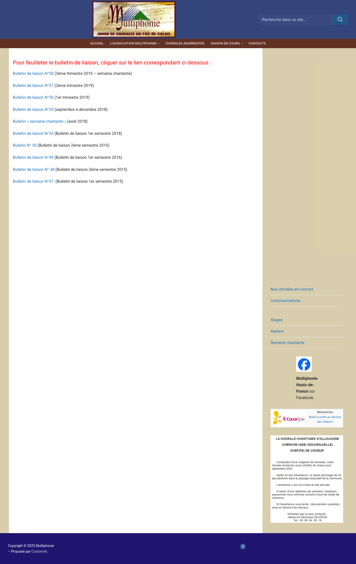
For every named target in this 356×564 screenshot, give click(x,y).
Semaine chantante (287, 342)
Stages (276, 320)
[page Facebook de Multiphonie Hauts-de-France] (243, 546)
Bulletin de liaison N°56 (33, 97)
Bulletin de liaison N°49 (33, 157)
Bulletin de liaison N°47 (33, 181)
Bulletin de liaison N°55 (33, 109)
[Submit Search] (340, 19)
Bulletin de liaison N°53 (33, 133)
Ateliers (277, 331)
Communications (285, 300)
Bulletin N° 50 (25, 145)
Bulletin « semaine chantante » (39, 121)
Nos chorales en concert (291, 289)
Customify (39, 551)
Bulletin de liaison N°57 (33, 85)
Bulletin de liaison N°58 (33, 73)
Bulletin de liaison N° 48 (33, 169)
